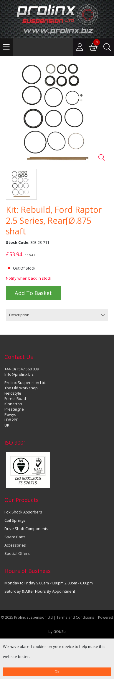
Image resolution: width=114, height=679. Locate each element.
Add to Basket (33, 292)
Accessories (15, 545)
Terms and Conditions (76, 617)
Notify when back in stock (28, 278)
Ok (57, 671)
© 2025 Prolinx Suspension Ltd (27, 617)
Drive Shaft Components (26, 528)
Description (19, 314)
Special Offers (17, 553)
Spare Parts (15, 536)
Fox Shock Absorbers (23, 512)
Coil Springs (14, 520)
